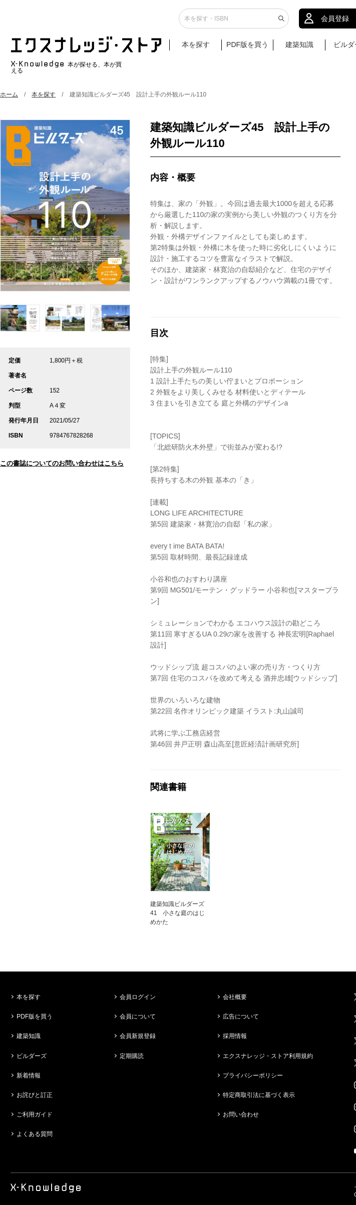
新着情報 (29, 1075)
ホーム (9, 94)
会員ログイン (138, 997)
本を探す (200, 49)
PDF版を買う (247, 48)
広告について (241, 1016)
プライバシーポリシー (253, 1075)
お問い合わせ (241, 1114)
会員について (138, 1016)
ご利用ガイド (35, 1114)
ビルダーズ (32, 1056)
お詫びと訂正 (35, 1095)
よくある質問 (35, 1134)
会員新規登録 (138, 1036)
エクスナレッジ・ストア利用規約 (268, 1056)
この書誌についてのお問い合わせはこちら (62, 463)
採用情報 (235, 1036)
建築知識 (299, 48)
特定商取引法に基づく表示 (259, 1095)
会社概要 (235, 997)
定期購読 (132, 1056)
